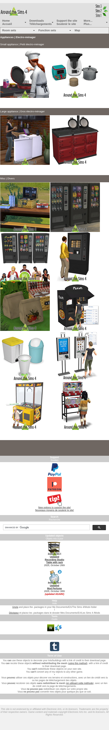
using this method (78, 663)
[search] (46, 527)
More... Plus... (88, 22)
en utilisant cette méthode (80, 683)
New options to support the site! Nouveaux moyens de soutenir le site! (54, 509)
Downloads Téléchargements (40, 22)
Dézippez (14, 613)
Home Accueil (7, 22)
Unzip (15, 607)
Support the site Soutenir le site (67, 22)
